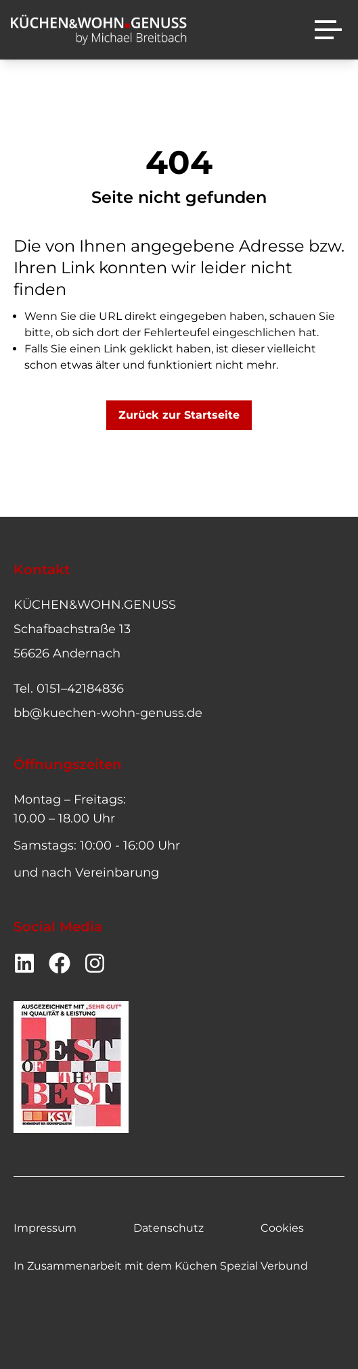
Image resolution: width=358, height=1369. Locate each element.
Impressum (45, 1228)
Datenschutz (168, 1228)
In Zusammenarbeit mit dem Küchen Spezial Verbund (161, 1265)
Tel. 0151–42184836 (69, 688)
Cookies (282, 1228)
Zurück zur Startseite (179, 415)
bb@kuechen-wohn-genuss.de (108, 712)
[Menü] (328, 30)
